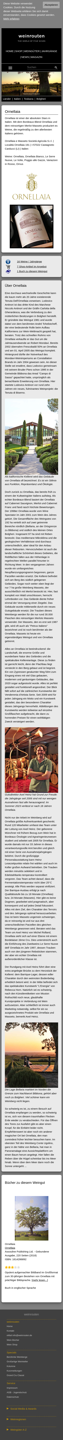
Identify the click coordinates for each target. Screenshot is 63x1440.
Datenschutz (13, 1397)
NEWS (25, 57)
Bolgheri (41, 98)
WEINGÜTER (32, 51)
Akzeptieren (51, 4)
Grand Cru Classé (15, 1375)
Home (10, 1326)
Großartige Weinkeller (17, 1361)
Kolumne (11, 1366)
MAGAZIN (36, 57)
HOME (10, 51)
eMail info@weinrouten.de (19, 1335)
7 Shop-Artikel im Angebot (32, 266)
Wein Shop (12, 1344)
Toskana (28, 98)
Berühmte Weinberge (17, 1357)
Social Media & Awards (23, 1408)
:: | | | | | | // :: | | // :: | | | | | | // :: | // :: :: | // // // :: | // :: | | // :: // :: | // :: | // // (31, 1419)
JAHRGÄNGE (49, 51)
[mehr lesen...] (40, 1280)
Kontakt (10, 1331)
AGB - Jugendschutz (17, 1392)
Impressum (12, 1388)
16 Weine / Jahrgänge (29, 261)
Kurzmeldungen (14, 1370)
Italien (17, 98)
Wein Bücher (13, 1340)
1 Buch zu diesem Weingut (32, 271)
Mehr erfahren (11, 18)
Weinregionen (18, 1419)
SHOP (18, 51)
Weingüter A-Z (18, 1429)
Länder (7, 98)
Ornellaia (10, 1247)
